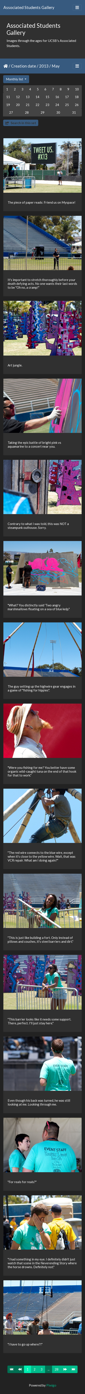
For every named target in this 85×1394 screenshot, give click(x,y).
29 (42, 112)
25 (67, 105)
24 (57, 105)
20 (18, 105)
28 (27, 112)
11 (8, 97)
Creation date (23, 65)
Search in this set (20, 123)
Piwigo (51, 1385)
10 (77, 89)
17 (67, 97)
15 (47, 97)
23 (47, 105)
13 (28, 97)
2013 (43, 65)
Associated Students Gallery (28, 7)
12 (18, 97)
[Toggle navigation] (77, 7)
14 (37, 97)
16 (57, 97)
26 (77, 105)
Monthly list (15, 79)
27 (11, 112)
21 (28, 105)
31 (74, 112)
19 (8, 105)
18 (77, 97)
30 (58, 112)
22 (37, 105)
